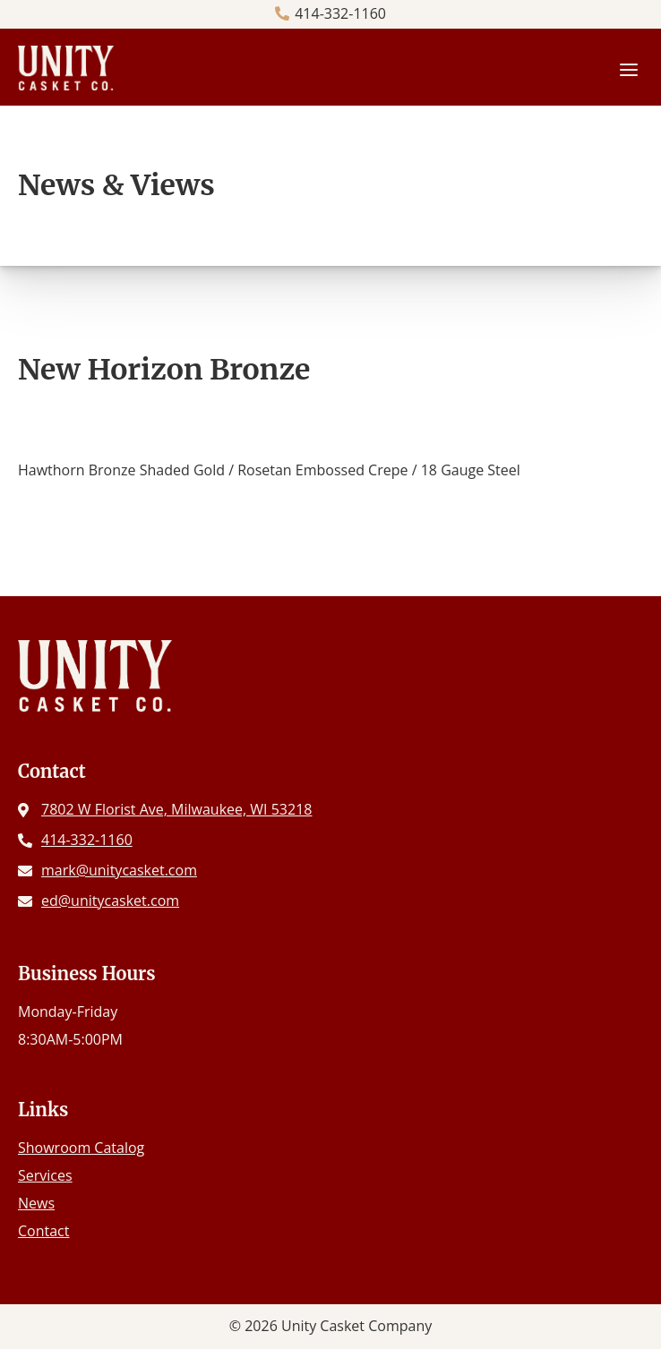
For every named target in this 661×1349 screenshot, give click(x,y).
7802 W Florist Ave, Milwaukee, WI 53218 (176, 809)
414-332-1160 (340, 13)
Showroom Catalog (81, 1147)
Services (45, 1175)
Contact (43, 1231)
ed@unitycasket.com (110, 900)
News (36, 1203)
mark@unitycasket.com (119, 870)
